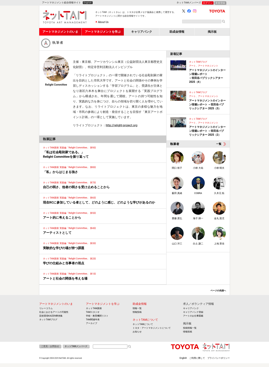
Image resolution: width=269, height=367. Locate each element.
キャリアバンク (191, 308)
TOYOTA (217, 11)
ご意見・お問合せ (50, 346)
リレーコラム (46, 308)
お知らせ (137, 331)
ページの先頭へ (218, 290)
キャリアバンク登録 (193, 312)
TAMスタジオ (93, 312)
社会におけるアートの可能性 (53, 312)
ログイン (208, 2)
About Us (103, 22)
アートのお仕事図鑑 (193, 315)
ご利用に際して (197, 358)
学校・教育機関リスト (97, 315)
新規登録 (220, 2)
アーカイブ (91, 323)
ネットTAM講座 (94, 308)
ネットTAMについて (145, 319)
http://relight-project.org (121, 125)
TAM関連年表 (93, 319)
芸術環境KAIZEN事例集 (51, 315)
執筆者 (57, 42)
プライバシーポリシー (218, 358)
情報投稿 (137, 312)
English (88, 2)
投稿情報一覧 (190, 328)
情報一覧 (137, 308)
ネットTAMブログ (48, 319)
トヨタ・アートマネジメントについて (152, 328)
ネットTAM (216, 347)
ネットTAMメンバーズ (76, 346)
